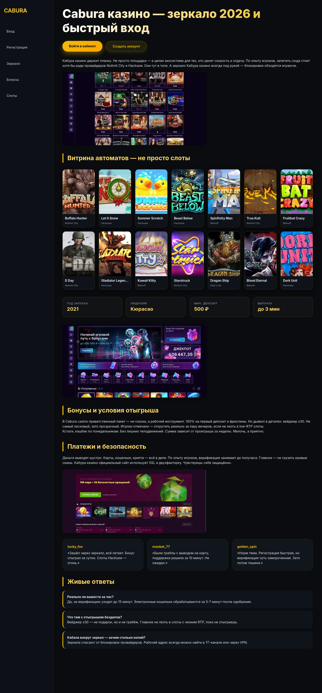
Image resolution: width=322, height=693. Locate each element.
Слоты (12, 96)
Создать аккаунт (126, 46)
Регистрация (17, 47)
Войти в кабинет (82, 46)
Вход (11, 31)
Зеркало (13, 63)
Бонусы (13, 80)
